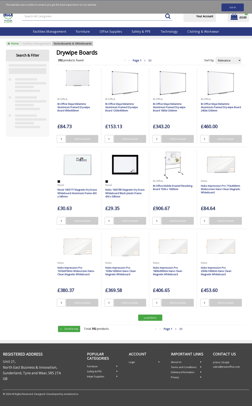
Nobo (204, 181)
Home (13, 43)
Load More (150, 317)
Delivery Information (182, 372)
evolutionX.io (71, 394)
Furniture (83, 31)
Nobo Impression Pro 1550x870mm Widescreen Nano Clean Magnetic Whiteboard (75, 271)
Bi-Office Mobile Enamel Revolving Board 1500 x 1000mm (172, 187)
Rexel (60, 185)
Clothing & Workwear (203, 31)
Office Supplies (111, 31)
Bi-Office (62, 99)
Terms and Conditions (184, 367)
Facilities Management (49, 31)
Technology (169, 31)
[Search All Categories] (97, 16)
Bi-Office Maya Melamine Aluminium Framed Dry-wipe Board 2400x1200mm (221, 107)
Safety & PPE (141, 31)
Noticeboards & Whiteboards (73, 43)
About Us (176, 362)
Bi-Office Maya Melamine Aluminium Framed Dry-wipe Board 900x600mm (73, 107)
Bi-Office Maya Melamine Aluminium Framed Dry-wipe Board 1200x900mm (121, 107)
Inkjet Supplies (95, 376)
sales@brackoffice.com (226, 366)
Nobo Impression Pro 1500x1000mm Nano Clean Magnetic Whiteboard (120, 271)
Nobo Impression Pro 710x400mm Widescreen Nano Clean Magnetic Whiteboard (220, 189)
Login (132, 362)
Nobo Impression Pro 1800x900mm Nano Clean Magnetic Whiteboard (167, 271)
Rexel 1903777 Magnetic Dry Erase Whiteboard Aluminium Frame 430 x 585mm (77, 193)
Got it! (232, 7)
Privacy (175, 377)
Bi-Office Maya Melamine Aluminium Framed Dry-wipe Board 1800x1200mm (169, 107)
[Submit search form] (168, 16)
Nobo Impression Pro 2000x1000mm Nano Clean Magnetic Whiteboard (216, 271)
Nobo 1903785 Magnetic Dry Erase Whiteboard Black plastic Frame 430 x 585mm (125, 193)
